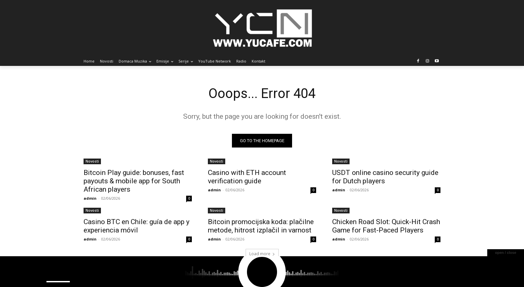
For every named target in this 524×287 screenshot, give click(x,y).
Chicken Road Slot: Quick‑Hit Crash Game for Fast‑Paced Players (386, 226)
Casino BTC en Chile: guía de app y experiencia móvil (136, 226)
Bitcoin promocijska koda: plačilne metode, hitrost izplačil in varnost (261, 226)
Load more (262, 254)
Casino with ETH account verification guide (247, 177)
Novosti (92, 161)
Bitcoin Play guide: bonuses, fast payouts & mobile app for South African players (134, 181)
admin (90, 198)
